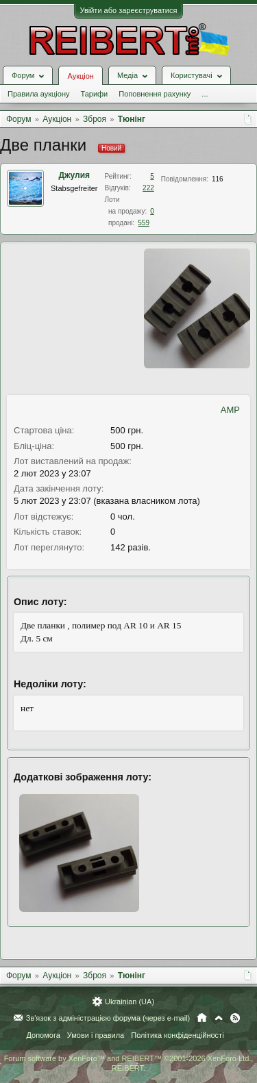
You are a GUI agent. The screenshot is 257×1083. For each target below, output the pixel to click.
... (204, 94)
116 (217, 179)
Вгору (218, 1018)
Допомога (43, 1035)
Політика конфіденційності (177, 1035)
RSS (235, 1018)
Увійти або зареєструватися (129, 10)
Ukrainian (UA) (129, 1001)
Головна (202, 1018)
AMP (230, 410)
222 (148, 188)
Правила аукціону (38, 94)
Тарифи (94, 94)
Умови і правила (95, 1035)
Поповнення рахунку (155, 94)
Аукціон (80, 76)
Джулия (74, 175)
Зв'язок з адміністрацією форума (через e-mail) (108, 1018)
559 (143, 223)
